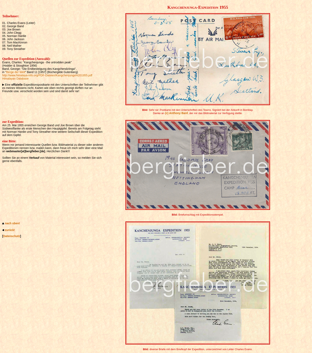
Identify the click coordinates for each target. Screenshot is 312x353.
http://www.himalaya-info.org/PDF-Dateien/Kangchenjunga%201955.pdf (47, 75)
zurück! (10, 230)
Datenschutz (11, 236)
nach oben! (12, 223)
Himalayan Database (15, 78)
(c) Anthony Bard (176, 113)
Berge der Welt (15, 72)
